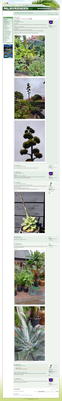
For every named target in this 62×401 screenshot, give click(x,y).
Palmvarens (5, 29)
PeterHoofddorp (18, 183)
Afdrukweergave (57, 12)
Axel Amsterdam (18, 166)
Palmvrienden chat (6, 22)
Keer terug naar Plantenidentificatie (19, 391)
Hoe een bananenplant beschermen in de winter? (7, 33)
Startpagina (5, 19)
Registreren (52, 14)
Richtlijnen (5, 39)
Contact (5, 25)
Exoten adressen (6, 37)
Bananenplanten (6, 28)
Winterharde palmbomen (7, 27)
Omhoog (57, 163)
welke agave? (16, 17)
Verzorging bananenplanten (8, 31)
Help (49, 14)
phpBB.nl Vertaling (31, 399)
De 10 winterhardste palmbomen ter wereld (7, 34)
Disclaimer (5, 40)
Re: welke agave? (17, 165)
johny (49, 243)
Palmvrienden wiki (6, 23)
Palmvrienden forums (7, 21)
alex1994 (50, 24)
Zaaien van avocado (7, 35)
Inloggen (57, 14)
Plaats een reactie (16, 19)
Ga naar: (35, 391)
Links (5, 41)
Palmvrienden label (6, 24)
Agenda (5, 20)
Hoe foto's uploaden (6, 38)
